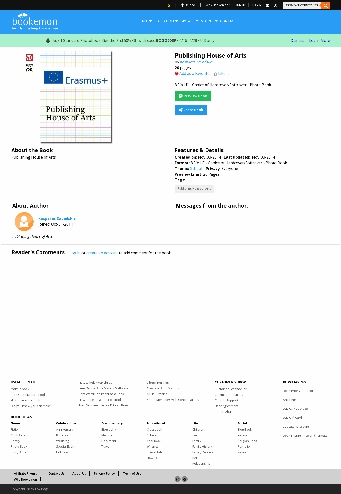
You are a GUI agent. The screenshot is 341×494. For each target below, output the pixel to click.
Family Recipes (202, 452)
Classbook (154, 429)
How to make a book (25, 400)
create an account (102, 252)
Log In (256, 5)
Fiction (15, 429)
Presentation (156, 452)
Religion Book (247, 441)
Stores (207, 21)
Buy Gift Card (292, 417)
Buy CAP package (295, 408)
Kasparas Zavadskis (196, 62)
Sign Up (240, 5)
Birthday (62, 435)
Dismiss (297, 40)
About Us (79, 473)
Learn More (319, 40)
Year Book (154, 441)
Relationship (201, 463)
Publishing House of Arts (194, 189)
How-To (152, 458)
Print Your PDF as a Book (28, 394)
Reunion (244, 452)
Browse (187, 21)
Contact (228, 21)
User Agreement (226, 406)
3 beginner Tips (158, 382)
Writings (152, 446)
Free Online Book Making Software (103, 388)
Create (141, 21)
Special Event (65, 446)
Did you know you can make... (32, 406)
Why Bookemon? (218, 5)
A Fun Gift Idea (157, 394)
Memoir (106, 435)
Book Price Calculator (298, 390)
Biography (108, 429)
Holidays (62, 452)
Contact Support (226, 400)
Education (164, 21)
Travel (105, 446)
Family (196, 441)
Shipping (289, 399)
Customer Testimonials (231, 389)
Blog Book (245, 429)
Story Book (18, 452)
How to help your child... (95, 382)
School (196, 168)
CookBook (18, 435)
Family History (202, 446)
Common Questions (229, 394)
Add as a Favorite (194, 73)
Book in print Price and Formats (305, 435)
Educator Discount (296, 426)
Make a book (20, 389)
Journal (243, 435)
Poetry (15, 441)
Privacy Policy (104, 473)
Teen (196, 435)
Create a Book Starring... (164, 388)
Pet (194, 458)
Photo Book (19, 446)
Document (108, 441)
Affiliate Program (27, 473)
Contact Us (56, 473)
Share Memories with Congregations (173, 399)
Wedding (62, 441)
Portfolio (244, 446)
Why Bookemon (25, 479)
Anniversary (65, 429)
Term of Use (132, 473)
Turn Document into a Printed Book (104, 405)
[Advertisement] (153, 304)
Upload (188, 5)
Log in (75, 252)
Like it (223, 73)
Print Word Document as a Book (101, 394)
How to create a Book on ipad (100, 399)
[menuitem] (141, 21)
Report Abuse (224, 411)
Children (198, 429)
